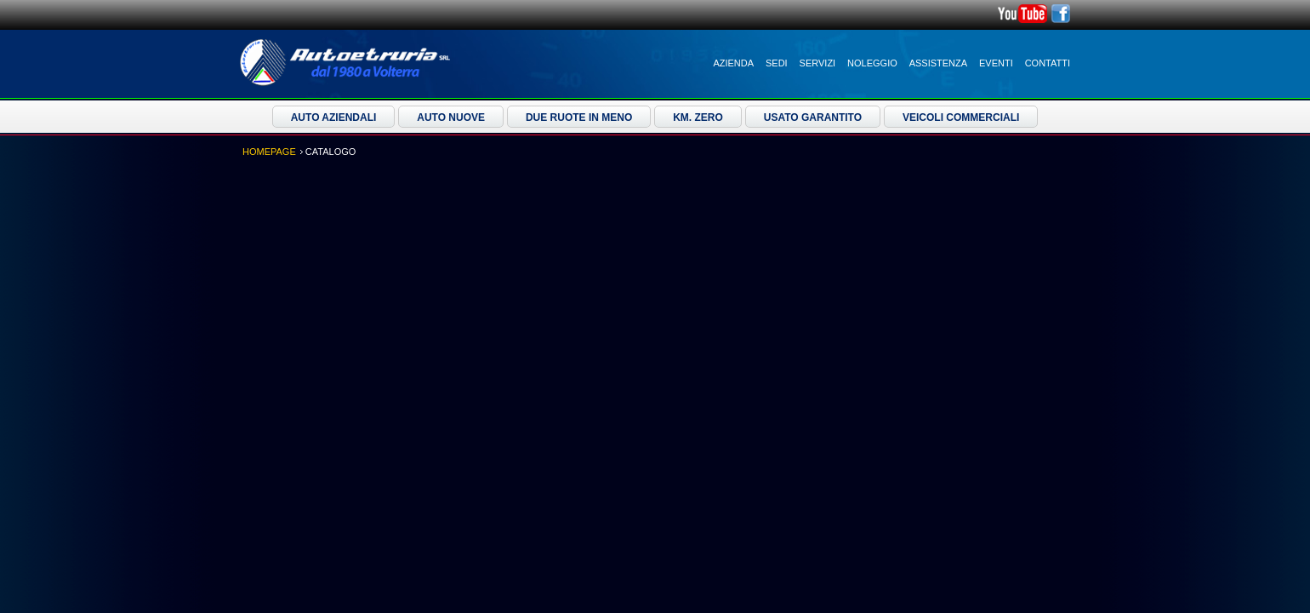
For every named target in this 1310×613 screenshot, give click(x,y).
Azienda (733, 63)
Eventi (996, 63)
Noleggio (872, 63)
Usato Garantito (813, 117)
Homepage (269, 151)
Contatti (1047, 63)
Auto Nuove (451, 117)
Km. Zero (698, 117)
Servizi (818, 63)
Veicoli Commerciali (961, 117)
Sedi (777, 63)
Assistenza (938, 63)
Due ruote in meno (579, 117)
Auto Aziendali (334, 117)
